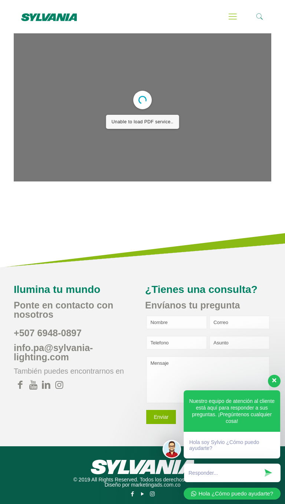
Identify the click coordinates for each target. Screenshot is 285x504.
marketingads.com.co (155, 484)
